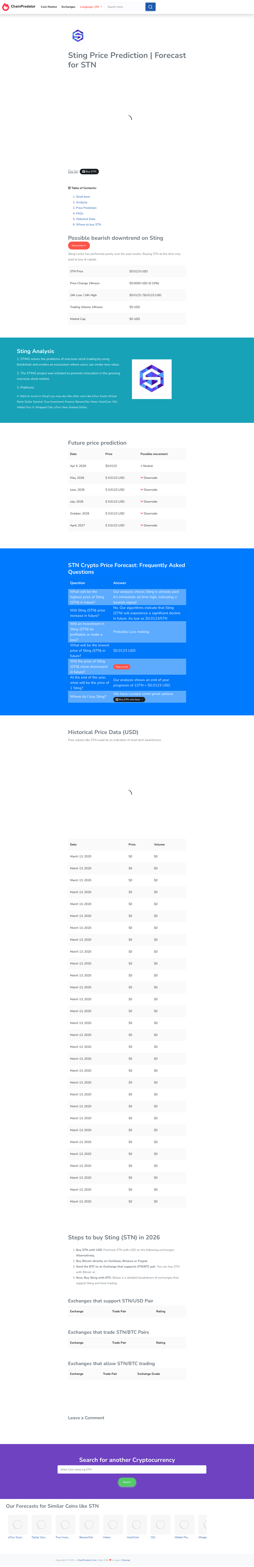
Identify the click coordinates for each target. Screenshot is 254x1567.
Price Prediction (86, 208)
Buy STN (89, 171)
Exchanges (68, 7)
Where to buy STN (88, 224)
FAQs (79, 213)
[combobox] (124, 7)
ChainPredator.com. (87, 1560)
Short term (83, 197)
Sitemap (126, 1560)
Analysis (81, 202)
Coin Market (49, 7)
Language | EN (90, 7)
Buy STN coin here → (129, 699)
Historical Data (85, 219)
